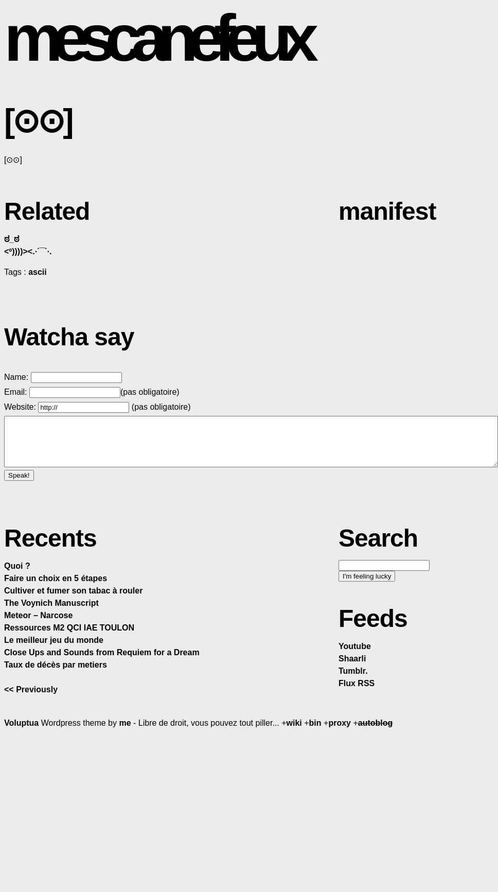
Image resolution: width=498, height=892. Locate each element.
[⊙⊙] (38, 120)
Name (15, 377)
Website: (21, 407)
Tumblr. (353, 671)
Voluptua (21, 723)
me (125, 723)
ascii (37, 272)
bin (315, 723)
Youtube (355, 646)
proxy (339, 723)
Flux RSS (357, 683)
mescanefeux (156, 38)
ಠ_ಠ (11, 239)
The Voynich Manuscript (51, 603)
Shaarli (352, 658)
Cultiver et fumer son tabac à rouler (73, 590)
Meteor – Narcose (38, 615)
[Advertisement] (251, 810)
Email (14, 392)
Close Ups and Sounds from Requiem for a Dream (102, 652)
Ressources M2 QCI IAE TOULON (69, 627)
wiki (294, 723)
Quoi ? (17, 566)
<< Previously (31, 689)
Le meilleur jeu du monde (53, 640)
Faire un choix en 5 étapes (55, 578)
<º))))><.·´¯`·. (27, 251)
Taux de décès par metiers (55, 664)
